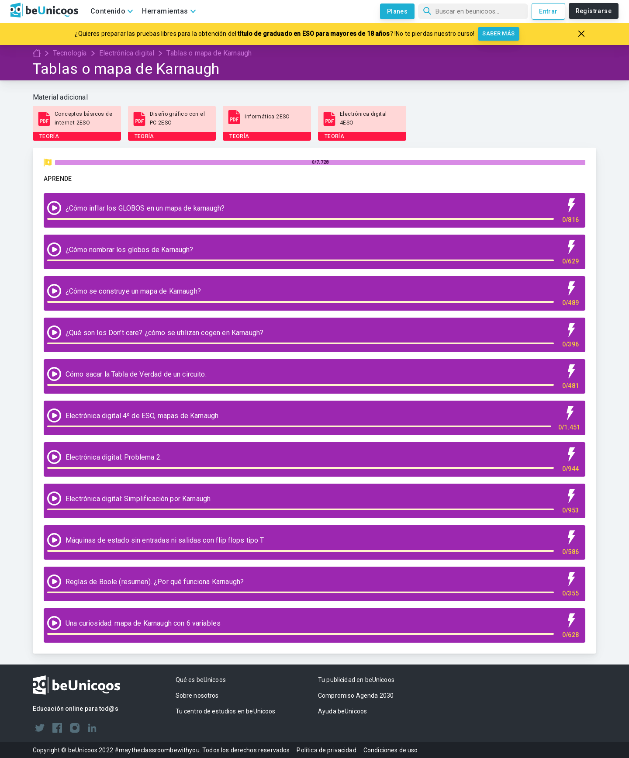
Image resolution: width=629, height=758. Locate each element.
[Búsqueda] (473, 11)
